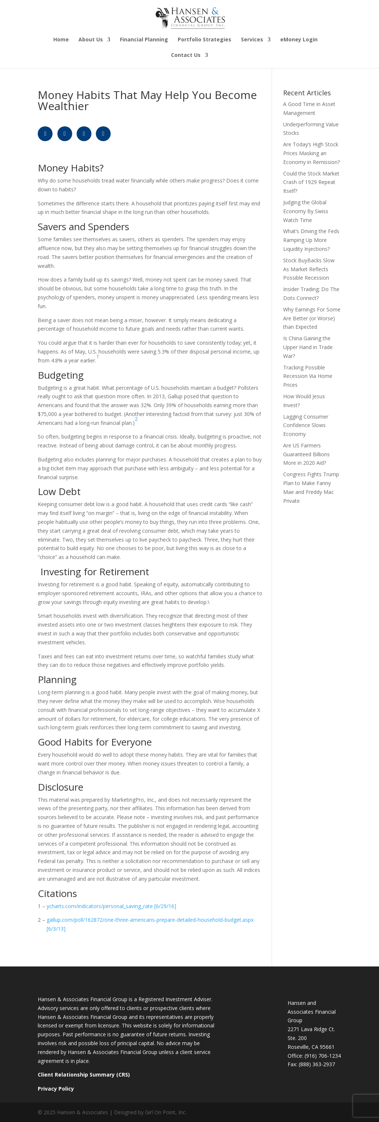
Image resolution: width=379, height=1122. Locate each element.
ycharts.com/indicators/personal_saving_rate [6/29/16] (111, 906)
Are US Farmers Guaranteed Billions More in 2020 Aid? (306, 454)
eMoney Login (299, 40)
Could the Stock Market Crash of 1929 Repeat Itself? (311, 182)
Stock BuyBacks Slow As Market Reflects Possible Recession (309, 269)
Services (252, 40)
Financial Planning (144, 40)
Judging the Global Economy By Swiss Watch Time (305, 211)
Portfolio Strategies (204, 40)
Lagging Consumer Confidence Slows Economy (305, 425)
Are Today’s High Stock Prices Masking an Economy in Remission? (311, 153)
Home (61, 40)
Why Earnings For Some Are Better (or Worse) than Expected (312, 318)
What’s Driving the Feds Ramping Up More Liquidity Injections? (311, 240)
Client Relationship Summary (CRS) (84, 1074)
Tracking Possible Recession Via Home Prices (307, 376)
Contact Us (186, 55)
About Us (90, 40)
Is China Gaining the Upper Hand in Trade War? (308, 347)
